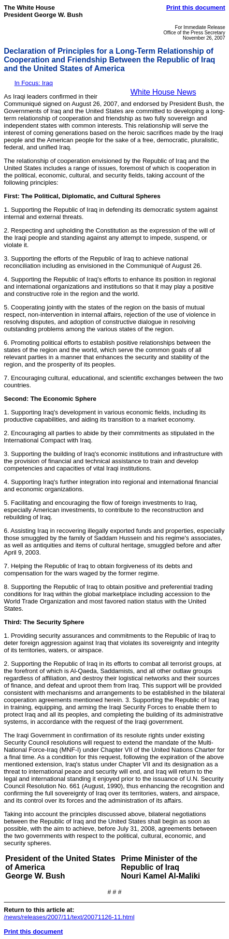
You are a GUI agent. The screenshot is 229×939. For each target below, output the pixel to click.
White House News (163, 92)
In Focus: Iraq (33, 83)
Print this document (195, 7)
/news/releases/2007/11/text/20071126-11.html (69, 917)
